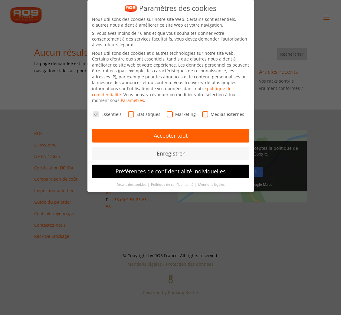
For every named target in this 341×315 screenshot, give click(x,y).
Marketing (181, 114)
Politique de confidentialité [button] (172, 184)
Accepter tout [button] (171, 135)
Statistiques (144, 114)
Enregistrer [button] (171, 153)
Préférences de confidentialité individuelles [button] (171, 171)
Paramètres (132, 100)
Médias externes (223, 114)
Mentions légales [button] (211, 184)
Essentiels (107, 114)
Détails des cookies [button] (131, 184)
